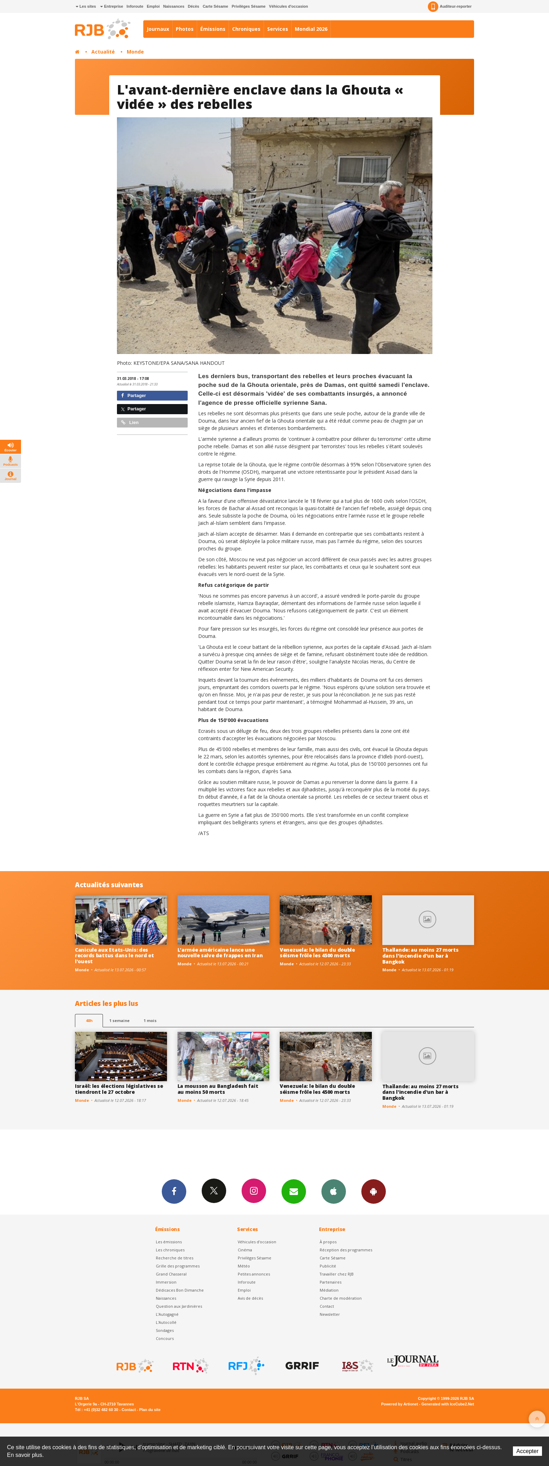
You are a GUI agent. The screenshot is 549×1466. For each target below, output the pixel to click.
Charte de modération (341, 1298)
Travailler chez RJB (337, 1274)
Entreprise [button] (111, 6)
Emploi (153, 6)
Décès (193, 6)
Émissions (212, 29)
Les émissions (169, 1241)
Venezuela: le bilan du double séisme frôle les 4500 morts (317, 952)
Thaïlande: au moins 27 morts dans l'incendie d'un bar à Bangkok (420, 955)
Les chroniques (170, 1250)
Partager (133, 395)
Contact (327, 1306)
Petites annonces (254, 1274)
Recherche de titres (174, 1258)
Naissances (174, 6)
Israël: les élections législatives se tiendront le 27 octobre (119, 1089)
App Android (373, 1191)
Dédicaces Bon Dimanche (180, 1290)
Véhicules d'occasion (288, 6)
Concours (165, 1338)
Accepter (527, 1451)
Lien (130, 422)
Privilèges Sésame (249, 6)
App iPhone (333, 1191)
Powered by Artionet (399, 1404)
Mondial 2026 (311, 29)
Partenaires (330, 1282)
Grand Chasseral (171, 1274)
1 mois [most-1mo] (150, 1020)
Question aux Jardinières (179, 1306)
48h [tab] (89, 1020)
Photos (185, 29)
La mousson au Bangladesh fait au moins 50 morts (218, 1089)
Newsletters (294, 1191)
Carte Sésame (215, 6)
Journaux (158, 29)
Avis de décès (250, 1298)
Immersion (166, 1282)
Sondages (165, 1330)
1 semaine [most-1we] (119, 1020)
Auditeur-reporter (450, 6)
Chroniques (246, 29)
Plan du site (149, 1410)
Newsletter (330, 1314)
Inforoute (135, 6)
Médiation (329, 1290)
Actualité (103, 51)
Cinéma (245, 1250)
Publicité (328, 1266)
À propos (328, 1241)
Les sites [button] (86, 6)
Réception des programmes (346, 1250)
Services (277, 29)
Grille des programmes (178, 1266)
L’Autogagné (167, 1314)
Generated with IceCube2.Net (448, 1404)
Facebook (174, 1191)
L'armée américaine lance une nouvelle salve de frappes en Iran (220, 952)
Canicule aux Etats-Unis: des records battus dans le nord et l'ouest (114, 955)
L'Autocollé (166, 1322)
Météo (244, 1266)
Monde (135, 51)
